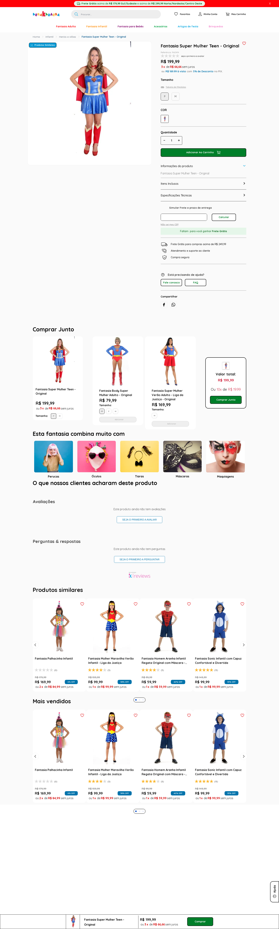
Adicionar (119, 419)
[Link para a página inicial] (36, 36)
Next (199, 383)
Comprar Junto (225, 399)
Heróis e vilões (67, 36)
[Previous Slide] (35, 644)
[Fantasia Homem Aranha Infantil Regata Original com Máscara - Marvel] (166, 645)
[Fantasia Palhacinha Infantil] (59, 645)
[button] (165, 119)
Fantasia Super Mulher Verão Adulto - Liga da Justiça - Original (167, 395)
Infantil (49, 36)
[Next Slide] (243, 644)
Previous (86, 383)
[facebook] (164, 304)
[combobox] (116, 14)
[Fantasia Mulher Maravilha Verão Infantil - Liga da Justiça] (113, 645)
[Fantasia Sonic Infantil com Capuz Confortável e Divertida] (219, 645)
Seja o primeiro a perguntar (140, 559)
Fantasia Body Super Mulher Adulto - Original (115, 393)
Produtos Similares (45, 45)
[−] (164, 140)
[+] (178, 140)
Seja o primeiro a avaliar (139, 519)
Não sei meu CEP (170, 224)
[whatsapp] (173, 304)
